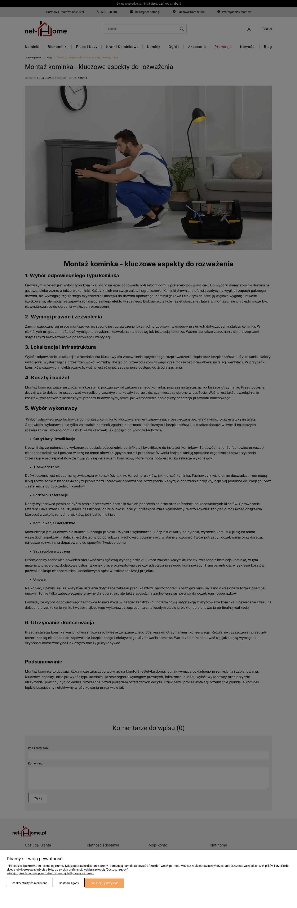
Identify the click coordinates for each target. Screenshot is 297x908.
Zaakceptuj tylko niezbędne (29, 883)
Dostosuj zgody (69, 883)
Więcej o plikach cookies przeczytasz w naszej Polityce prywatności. (50, 873)
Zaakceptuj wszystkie (104, 883)
